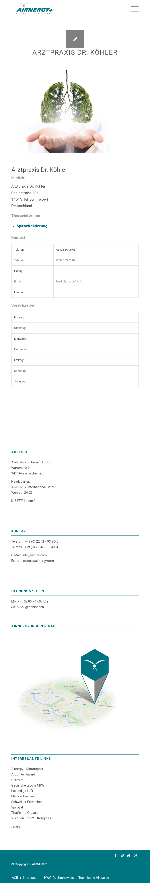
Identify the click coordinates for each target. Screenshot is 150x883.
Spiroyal (17, 807)
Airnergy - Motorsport (27, 769)
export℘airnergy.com (38, 561)
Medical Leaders (23, 796)
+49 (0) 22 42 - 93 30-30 (42, 547)
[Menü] (133, 9)
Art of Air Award (23, 774)
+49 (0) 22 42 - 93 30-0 (41, 541)
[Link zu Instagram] (122, 855)
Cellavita (17, 780)
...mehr (16, 827)
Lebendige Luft (22, 791)
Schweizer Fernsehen (27, 802)
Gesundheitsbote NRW (27, 785)
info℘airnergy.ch (35, 555)
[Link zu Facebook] (115, 855)
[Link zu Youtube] (128, 855)
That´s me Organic (24, 813)
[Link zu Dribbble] (135, 855)
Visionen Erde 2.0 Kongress (31, 818)
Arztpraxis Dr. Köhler (75, 52)
